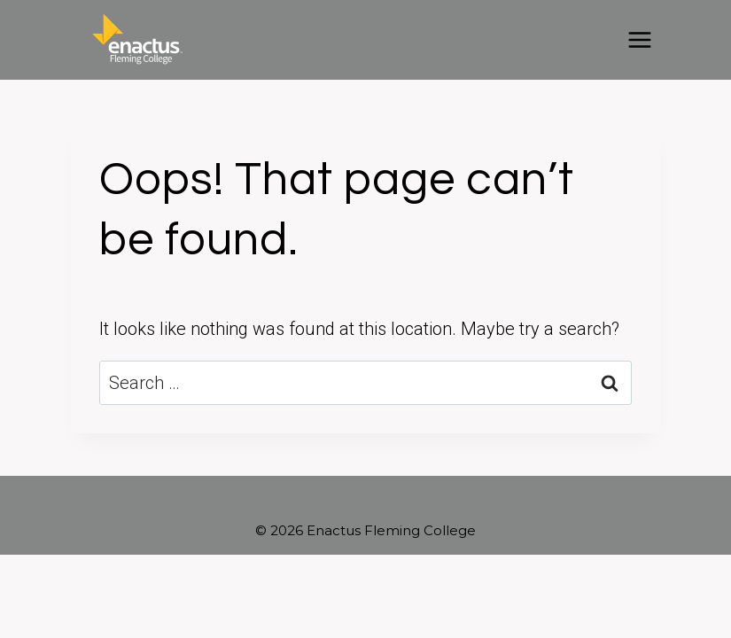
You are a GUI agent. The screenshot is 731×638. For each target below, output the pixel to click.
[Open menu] (639, 39)
